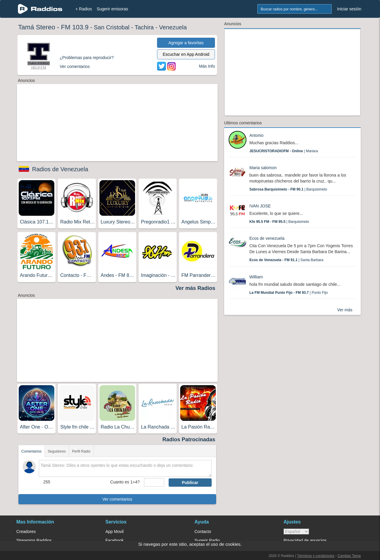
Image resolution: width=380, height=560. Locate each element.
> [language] (296, 531)
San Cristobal (111, 27)
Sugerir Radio (207, 540)
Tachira (143, 27)
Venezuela (173, 27)
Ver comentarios (117, 499)
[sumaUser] (154, 482)
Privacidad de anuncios (305, 540)
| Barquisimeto (288, 189)
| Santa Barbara (286, 260)
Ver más (344, 309)
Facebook (114, 540)
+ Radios (83, 9)
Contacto (202, 531)
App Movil (114, 531)
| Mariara (283, 151)
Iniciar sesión (349, 9)
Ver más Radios (195, 288)
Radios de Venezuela (60, 169)
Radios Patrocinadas (188, 439)
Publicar (190, 482)
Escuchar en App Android (186, 54)
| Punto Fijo (288, 293)
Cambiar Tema (349, 556)
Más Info (207, 66)
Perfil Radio (81, 451)
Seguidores (57, 451)
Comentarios (31, 451)
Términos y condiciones (315, 556)
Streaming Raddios (34, 540)
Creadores (26, 531)
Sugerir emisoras (112, 9)
